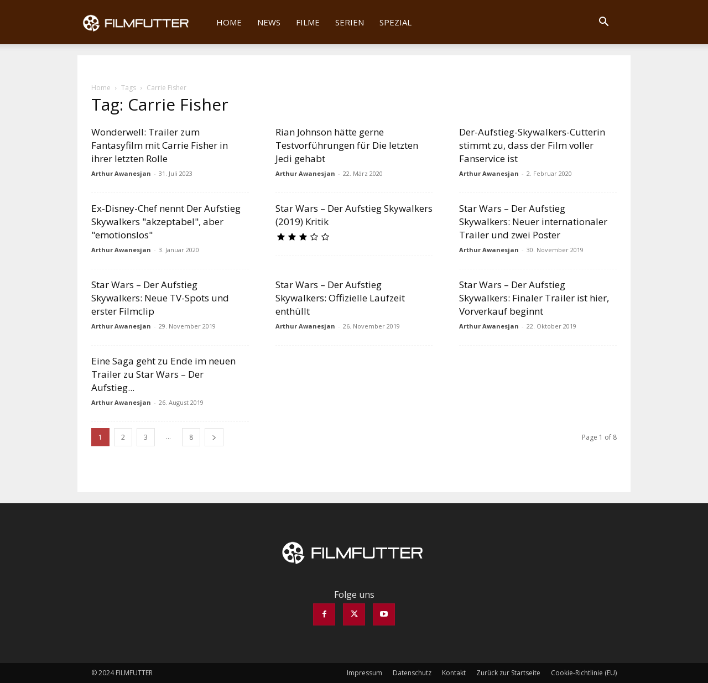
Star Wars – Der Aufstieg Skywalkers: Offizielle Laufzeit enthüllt (340, 297)
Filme (308, 22)
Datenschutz (412, 672)
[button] (603, 23)
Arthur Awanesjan (121, 173)
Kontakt (454, 672)
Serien (349, 22)
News (268, 22)
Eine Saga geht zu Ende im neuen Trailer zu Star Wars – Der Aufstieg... (163, 374)
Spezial (395, 22)
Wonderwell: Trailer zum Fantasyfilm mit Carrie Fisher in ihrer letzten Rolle (159, 145)
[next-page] (214, 437)
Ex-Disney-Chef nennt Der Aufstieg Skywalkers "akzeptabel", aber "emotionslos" (166, 221)
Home (229, 22)
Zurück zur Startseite (508, 672)
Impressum (364, 672)
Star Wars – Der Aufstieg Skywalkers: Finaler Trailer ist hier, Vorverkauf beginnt (534, 297)
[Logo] (143, 22)
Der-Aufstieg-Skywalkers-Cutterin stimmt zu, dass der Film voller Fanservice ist (532, 145)
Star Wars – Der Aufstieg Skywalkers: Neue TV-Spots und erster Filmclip (160, 297)
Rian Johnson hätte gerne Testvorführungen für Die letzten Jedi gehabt (346, 145)
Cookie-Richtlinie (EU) (584, 672)
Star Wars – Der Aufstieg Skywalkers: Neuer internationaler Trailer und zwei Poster (533, 221)
